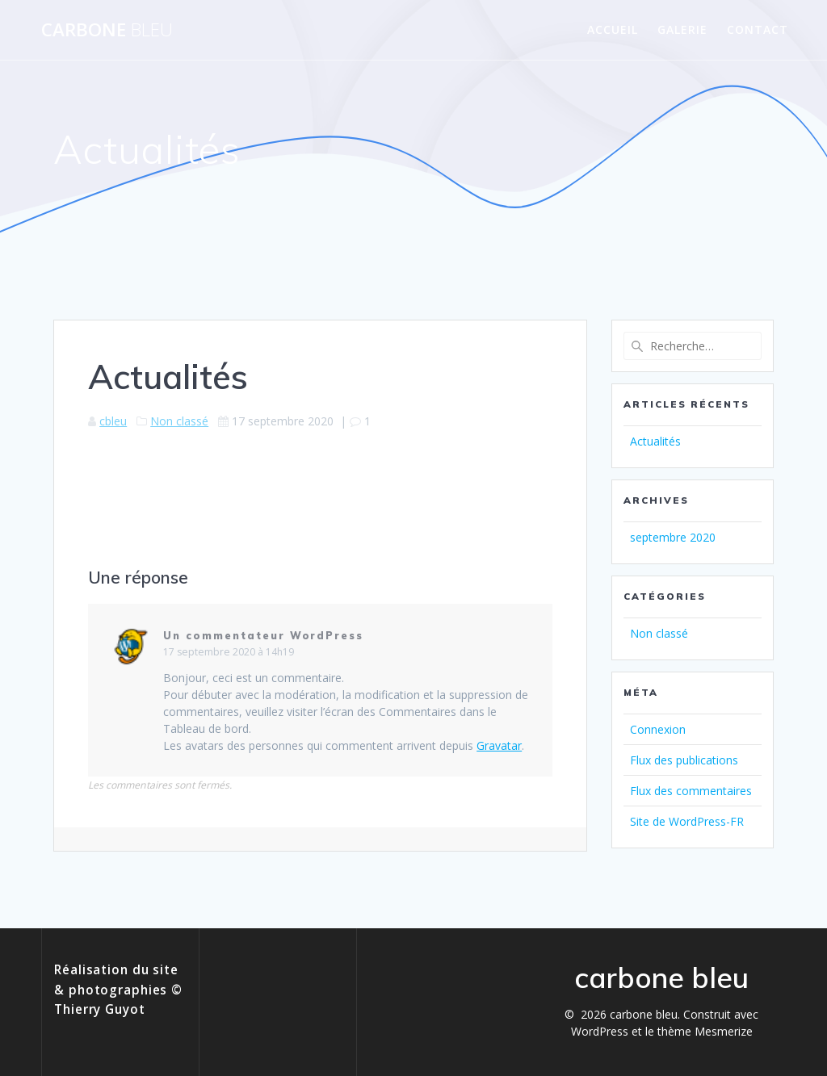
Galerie (682, 29)
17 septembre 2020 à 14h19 (228, 652)
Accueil (612, 29)
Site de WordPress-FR (687, 821)
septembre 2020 (673, 537)
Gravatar (499, 745)
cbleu (113, 421)
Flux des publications (684, 760)
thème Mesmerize (705, 1031)
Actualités (655, 441)
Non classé (179, 421)
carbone (107, 30)
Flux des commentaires (691, 790)
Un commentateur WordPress (263, 636)
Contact (757, 29)
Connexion (658, 729)
